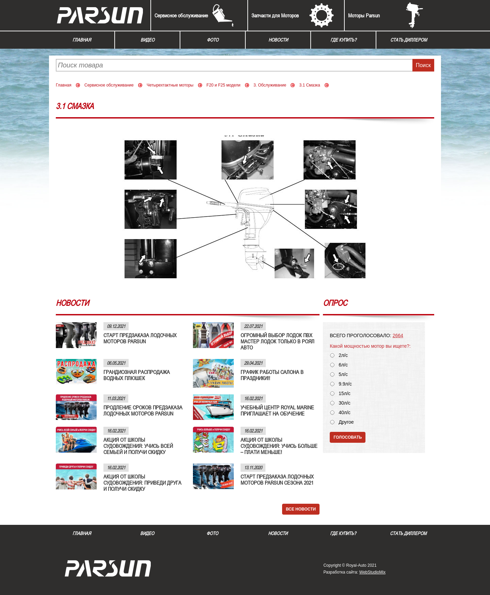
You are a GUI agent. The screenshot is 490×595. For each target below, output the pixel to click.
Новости (278, 40)
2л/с (343, 355)
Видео (147, 40)
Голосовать (347, 437)
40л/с (344, 412)
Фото (212, 40)
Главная (81, 40)
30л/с (344, 403)
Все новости (301, 509)
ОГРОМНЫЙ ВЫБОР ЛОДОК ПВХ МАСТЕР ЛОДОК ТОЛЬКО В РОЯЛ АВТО (277, 341)
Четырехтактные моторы (170, 85)
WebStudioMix (372, 572)
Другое (346, 422)
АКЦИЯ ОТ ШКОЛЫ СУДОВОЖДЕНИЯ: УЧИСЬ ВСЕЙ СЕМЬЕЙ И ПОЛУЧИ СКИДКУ (138, 446)
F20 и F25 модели (224, 85)
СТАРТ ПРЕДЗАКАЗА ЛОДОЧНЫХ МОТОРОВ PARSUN (140, 338)
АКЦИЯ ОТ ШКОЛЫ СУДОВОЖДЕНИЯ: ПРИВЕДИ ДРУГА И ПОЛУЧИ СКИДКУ (142, 482)
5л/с (343, 374)
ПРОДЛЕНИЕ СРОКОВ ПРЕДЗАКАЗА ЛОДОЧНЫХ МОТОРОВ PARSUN (142, 410)
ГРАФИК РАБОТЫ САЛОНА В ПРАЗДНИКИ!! (272, 375)
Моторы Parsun (364, 15)
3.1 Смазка (309, 85)
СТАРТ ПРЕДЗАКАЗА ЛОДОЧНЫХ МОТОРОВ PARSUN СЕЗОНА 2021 (277, 479)
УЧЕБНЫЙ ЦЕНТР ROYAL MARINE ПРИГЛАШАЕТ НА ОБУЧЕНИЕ (277, 410)
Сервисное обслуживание (181, 15)
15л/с (344, 393)
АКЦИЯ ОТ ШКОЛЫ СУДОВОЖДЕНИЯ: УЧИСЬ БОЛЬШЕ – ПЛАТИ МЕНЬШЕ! (279, 446)
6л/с (343, 364)
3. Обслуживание (270, 85)
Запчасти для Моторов (275, 15)
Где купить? (343, 40)
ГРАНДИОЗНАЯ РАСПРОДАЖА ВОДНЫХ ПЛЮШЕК (136, 375)
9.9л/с (345, 384)
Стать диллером (408, 40)
